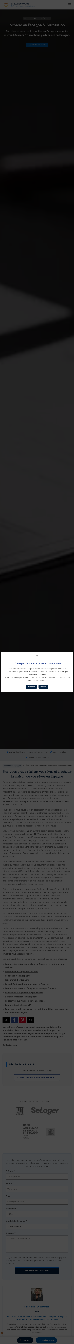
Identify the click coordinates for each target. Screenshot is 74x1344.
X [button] (37, 656)
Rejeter (43, 687)
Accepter (31, 687)
